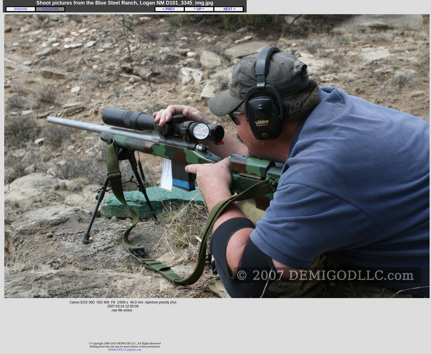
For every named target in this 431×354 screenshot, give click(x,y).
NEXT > (228, 9)
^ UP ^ (199, 9)
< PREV (169, 9)
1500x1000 (50, 9)
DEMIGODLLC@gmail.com (124, 349)
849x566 (20, 9)
